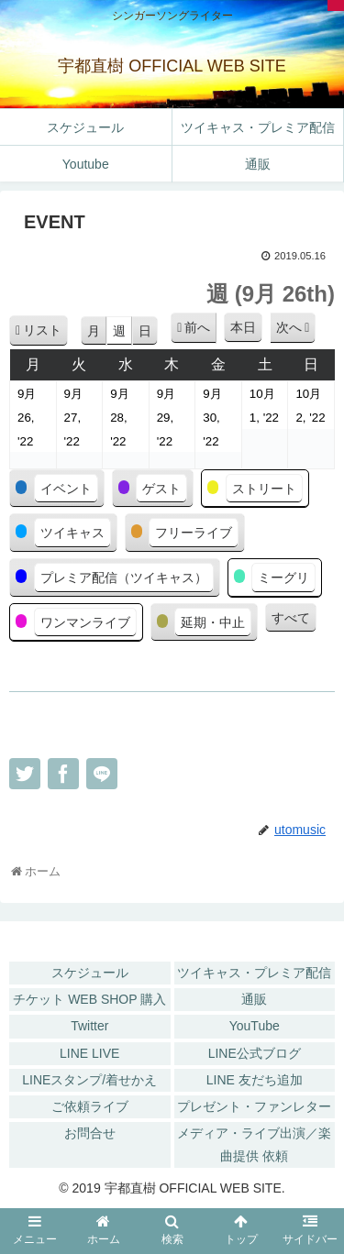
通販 (254, 999)
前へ (197, 327)
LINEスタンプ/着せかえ (89, 1079)
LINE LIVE (89, 1053)
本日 (243, 327)
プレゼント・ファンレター (254, 1106)
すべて (291, 617)
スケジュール (89, 972)
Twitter (89, 1025)
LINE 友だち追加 (254, 1079)
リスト (45, 333)
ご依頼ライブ (89, 1106)
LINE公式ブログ (254, 1053)
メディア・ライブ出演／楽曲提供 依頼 (254, 1144)
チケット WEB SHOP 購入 (89, 999)
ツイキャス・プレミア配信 (254, 972)
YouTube (254, 1025)
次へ (289, 327)
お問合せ (90, 1133)
